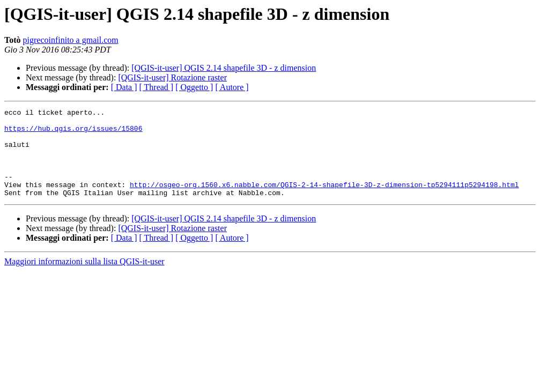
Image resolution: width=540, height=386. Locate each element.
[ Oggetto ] (194, 87)
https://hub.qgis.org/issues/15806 (73, 133)
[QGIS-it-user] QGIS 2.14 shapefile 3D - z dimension (223, 67)
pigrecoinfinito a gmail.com (71, 39)
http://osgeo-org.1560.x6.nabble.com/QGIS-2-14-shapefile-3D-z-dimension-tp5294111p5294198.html (324, 200)
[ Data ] (124, 87)
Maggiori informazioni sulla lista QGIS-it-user (84, 279)
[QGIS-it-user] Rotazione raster (172, 77)
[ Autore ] (231, 87)
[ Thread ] (156, 87)
